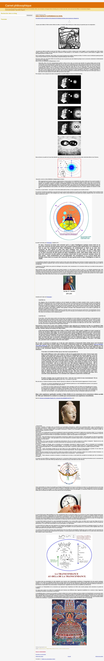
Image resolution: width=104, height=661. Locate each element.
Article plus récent (39, 656)
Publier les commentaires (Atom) (48, 659)
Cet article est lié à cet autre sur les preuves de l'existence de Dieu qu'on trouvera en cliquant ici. (57, 18)
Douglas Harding (49, 648)
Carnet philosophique (18, 5)
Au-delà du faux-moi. (42, 648)
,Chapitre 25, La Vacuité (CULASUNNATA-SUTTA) (55, 398)
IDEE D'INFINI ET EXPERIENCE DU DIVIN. (49, 16)
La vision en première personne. (64, 648)
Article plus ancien (99, 656)
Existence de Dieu (55, 648)
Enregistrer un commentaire (41, 654)
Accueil (69, 656)
